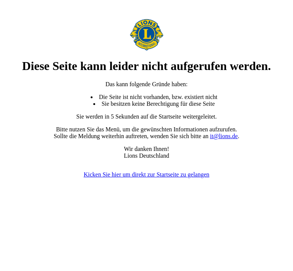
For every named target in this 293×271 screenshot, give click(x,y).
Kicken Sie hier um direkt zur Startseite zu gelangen (146, 174)
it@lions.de (224, 136)
